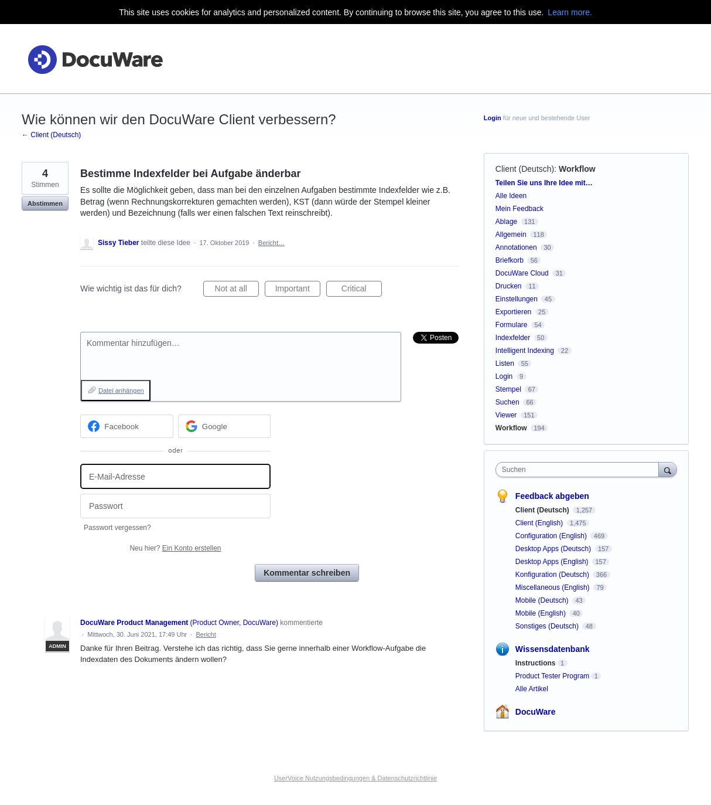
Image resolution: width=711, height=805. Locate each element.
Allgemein (511, 234)
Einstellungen (516, 299)
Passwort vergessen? (117, 528)
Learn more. (570, 12)
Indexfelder (512, 338)
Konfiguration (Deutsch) (553, 574)
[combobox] (580, 470)
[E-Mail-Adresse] (175, 476)
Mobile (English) (541, 613)
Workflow (577, 169)
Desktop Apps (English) (552, 562)
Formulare (511, 325)
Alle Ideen (511, 196)
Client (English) (540, 523)
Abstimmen (45, 203)
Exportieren (513, 312)
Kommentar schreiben (307, 573)
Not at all (237, 290)
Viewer (506, 415)
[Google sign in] (224, 426)
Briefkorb (509, 260)
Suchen (507, 402)
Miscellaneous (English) (553, 587)
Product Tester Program (552, 676)
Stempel (508, 389)
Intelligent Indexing (524, 351)
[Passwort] (175, 506)
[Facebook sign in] (126, 426)
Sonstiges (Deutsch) (547, 626)
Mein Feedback (519, 209)
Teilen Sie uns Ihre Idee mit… (544, 183)
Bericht (206, 634)
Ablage (506, 222)
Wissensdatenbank (552, 649)
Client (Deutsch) (524, 169)
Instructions (535, 663)
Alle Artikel (531, 689)
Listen (504, 363)
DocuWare (535, 711)
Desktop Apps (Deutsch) (554, 549)
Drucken (508, 286)
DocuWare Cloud (522, 273)
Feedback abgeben (552, 496)
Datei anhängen (121, 390)
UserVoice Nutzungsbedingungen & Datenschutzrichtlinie (355, 778)
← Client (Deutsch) (51, 135)
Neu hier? (175, 548)
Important (297, 290)
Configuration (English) (552, 536)
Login (492, 117)
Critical (361, 290)
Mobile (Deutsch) (542, 600)
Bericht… (271, 242)
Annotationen (516, 247)
